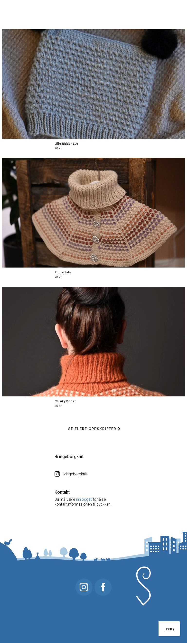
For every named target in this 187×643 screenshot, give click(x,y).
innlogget (84, 499)
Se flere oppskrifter (94, 429)
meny (169, 628)
